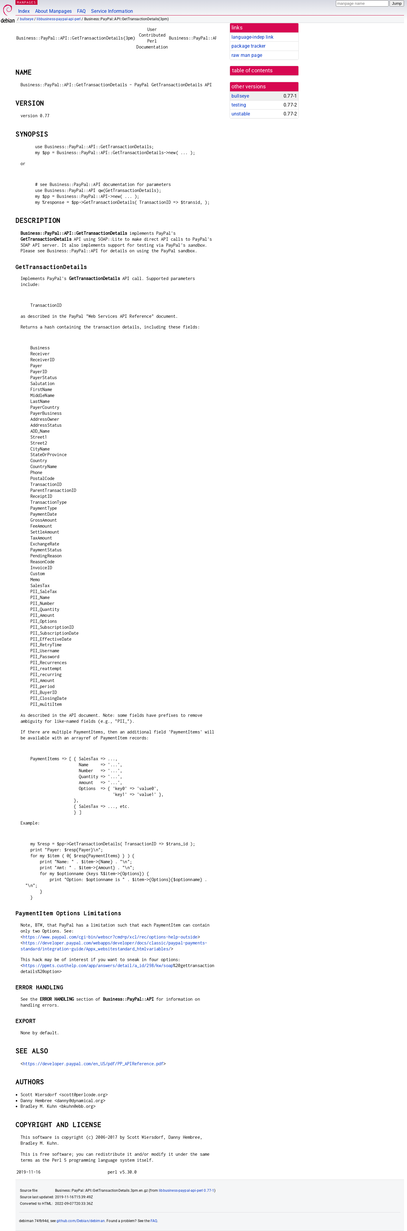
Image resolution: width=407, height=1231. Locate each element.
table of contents (252, 70)
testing (238, 105)
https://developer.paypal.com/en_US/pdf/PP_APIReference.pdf (93, 1063)
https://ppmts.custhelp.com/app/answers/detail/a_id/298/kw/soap (98, 965)
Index (24, 11)
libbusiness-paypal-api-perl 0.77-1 (186, 1190)
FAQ (81, 11)
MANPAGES (26, 2)
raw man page (246, 55)
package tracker (248, 46)
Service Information (112, 11)
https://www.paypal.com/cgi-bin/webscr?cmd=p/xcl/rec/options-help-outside (110, 936)
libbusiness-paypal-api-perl (59, 19)
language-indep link (252, 37)
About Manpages (53, 11)
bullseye (26, 19)
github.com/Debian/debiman (81, 1221)
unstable (240, 114)
